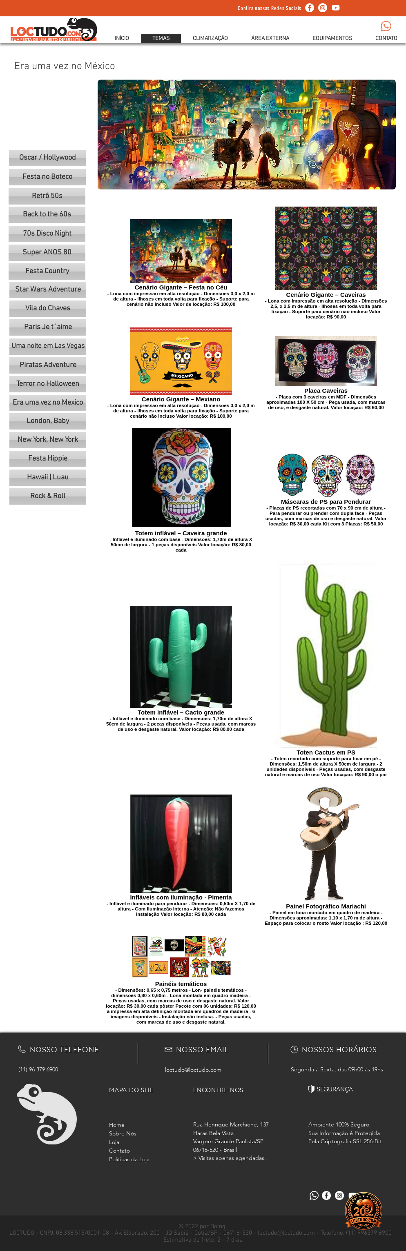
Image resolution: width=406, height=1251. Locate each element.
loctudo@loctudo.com (193, 1069)
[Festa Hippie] (47, 459)
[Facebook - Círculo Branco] (309, 7)
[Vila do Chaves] (47, 309)
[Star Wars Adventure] (47, 290)
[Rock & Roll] (47, 496)
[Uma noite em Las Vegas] (47, 346)
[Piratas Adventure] (47, 365)
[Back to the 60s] (47, 215)
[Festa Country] (47, 271)
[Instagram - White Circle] (322, 7)
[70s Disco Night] (47, 234)
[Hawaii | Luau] (47, 478)
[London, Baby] (47, 421)
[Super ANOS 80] (47, 253)
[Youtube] (335, 7)
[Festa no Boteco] (47, 177)
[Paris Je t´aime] (47, 327)
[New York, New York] (47, 440)
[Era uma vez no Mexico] (47, 403)
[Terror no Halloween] (47, 384)
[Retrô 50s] (47, 196)
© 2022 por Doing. (202, 1226)
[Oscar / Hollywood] (47, 158)
